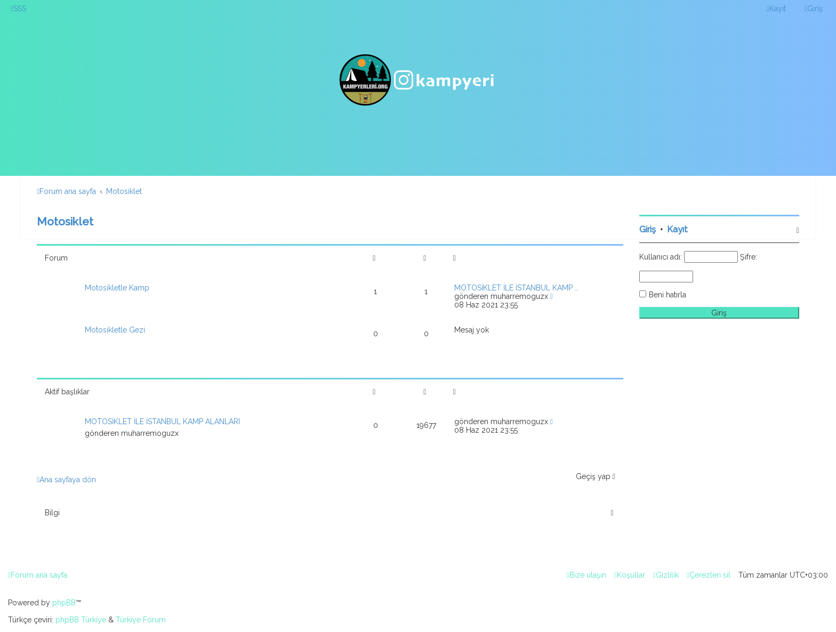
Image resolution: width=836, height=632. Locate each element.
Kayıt (677, 229)
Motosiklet (65, 221)
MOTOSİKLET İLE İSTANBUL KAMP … (516, 287)
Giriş (647, 229)
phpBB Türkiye (80, 619)
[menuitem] (18, 8)
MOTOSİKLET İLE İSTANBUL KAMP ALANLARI (162, 421)
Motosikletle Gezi (115, 330)
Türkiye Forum (141, 619)
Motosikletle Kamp (117, 287)
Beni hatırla (667, 294)
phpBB (64, 602)
